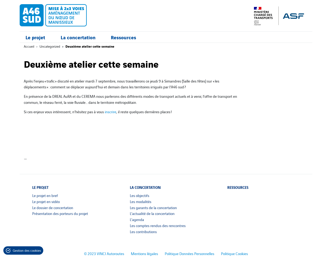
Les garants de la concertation (153, 207)
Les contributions (143, 231)
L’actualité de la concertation (152, 213)
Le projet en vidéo (46, 201)
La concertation (78, 37)
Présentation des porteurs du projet (60, 213)
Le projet (35, 37)
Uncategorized (50, 46)
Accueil (29, 46)
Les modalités (140, 201)
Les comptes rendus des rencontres (158, 225)
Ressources (123, 37)
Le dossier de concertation (52, 207)
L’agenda (137, 219)
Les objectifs (139, 195)
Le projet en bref (45, 195)
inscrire (110, 111)
